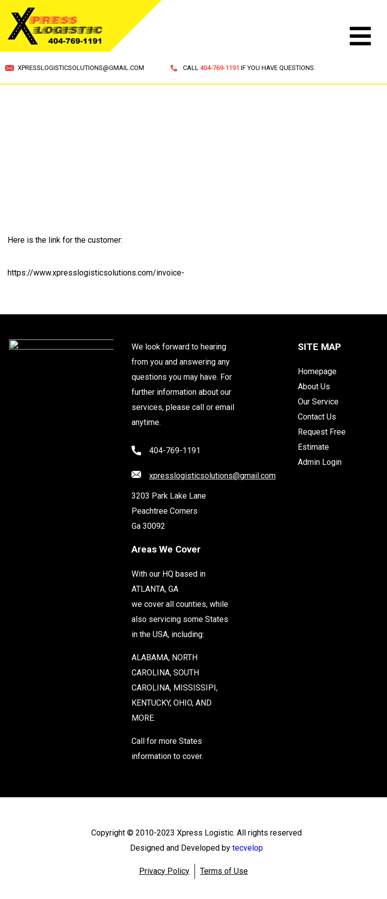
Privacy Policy (164, 871)
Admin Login (320, 462)
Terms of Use (224, 871)
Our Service (318, 401)
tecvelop (247, 848)
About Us (314, 386)
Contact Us (317, 417)
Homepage (317, 371)
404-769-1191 (175, 450)
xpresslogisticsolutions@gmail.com (212, 475)
